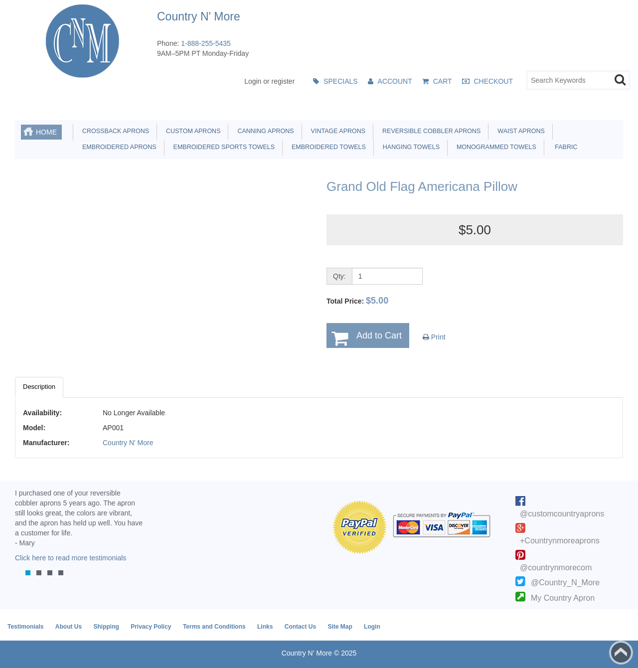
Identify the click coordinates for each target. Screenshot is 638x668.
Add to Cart (379, 335)
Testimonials (25, 626)
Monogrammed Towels (494, 147)
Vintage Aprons (336, 131)
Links (265, 626)
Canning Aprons (264, 131)
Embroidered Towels (327, 147)
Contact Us (300, 626)
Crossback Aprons (114, 131)
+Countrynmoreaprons (560, 540)
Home (46, 132)
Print (434, 337)
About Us (68, 626)
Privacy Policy (151, 626)
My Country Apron (563, 598)
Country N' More (128, 443)
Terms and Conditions (214, 626)
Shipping (106, 626)
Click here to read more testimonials (70, 558)
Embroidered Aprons (118, 147)
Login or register (269, 81)
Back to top (621, 652)
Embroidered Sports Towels (222, 147)
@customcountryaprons (562, 513)
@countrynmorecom (556, 567)
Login (372, 626)
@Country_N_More (565, 582)
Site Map (339, 626)
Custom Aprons (191, 131)
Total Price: (357, 301)
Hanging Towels (409, 147)
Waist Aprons (519, 131)
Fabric (564, 147)
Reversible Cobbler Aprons (429, 131)
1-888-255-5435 (206, 43)
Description (39, 386)
